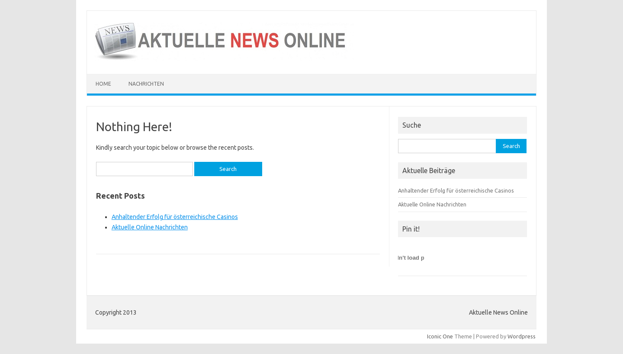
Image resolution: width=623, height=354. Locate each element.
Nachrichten (146, 84)
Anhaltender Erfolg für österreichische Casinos (175, 216)
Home (103, 84)
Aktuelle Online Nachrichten (150, 227)
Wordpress (521, 336)
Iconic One (440, 336)
